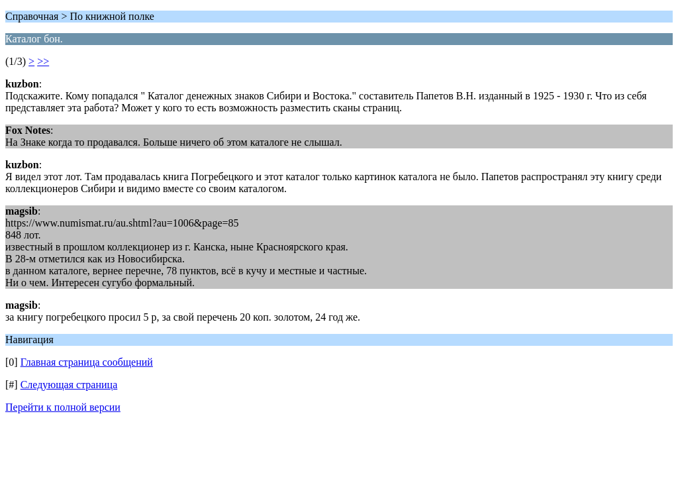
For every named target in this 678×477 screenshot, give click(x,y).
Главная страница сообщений (87, 362)
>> (43, 61)
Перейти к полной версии (63, 407)
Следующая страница (69, 384)
